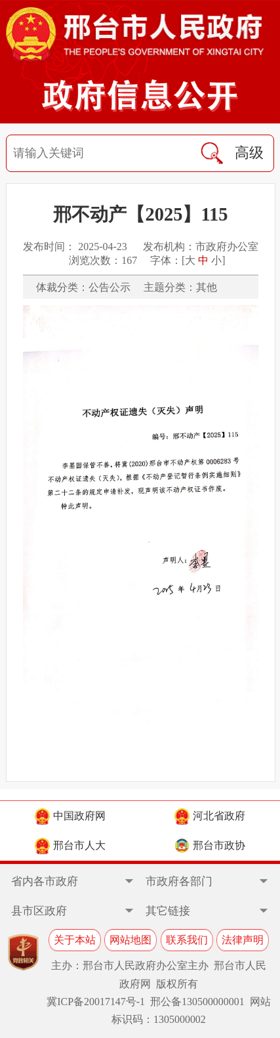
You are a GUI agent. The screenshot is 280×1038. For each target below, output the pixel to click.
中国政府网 (70, 816)
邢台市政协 (209, 846)
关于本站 (75, 939)
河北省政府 (209, 816)
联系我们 (187, 939)
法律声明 (243, 939)
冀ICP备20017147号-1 (96, 1001)
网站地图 (130, 939)
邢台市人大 (70, 846)
